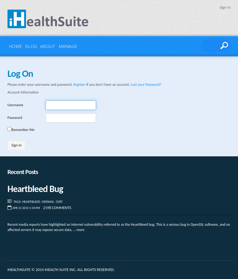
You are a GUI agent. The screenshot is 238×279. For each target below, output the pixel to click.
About (47, 46)
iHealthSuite (48, 19)
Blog (31, 46)
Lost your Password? (146, 84)
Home (15, 46)
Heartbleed (31, 202)
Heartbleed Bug (35, 188)
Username (15, 105)
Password (14, 118)
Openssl (48, 202)
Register (79, 84)
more (81, 230)
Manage (68, 46)
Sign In (225, 7)
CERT (59, 202)
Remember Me (22, 130)
